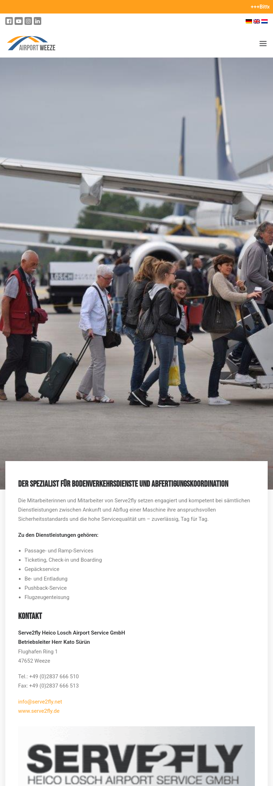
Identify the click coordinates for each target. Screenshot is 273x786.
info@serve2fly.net (40, 702)
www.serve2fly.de (39, 711)
